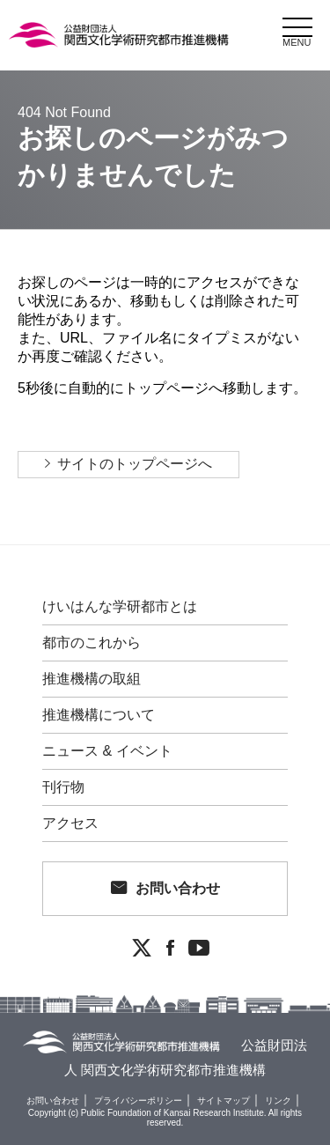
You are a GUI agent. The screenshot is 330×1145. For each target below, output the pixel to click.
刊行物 (63, 787)
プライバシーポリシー (138, 1100)
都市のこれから (91, 643)
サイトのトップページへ (134, 463)
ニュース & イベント (107, 751)
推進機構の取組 (91, 679)
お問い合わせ (178, 888)
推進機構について (98, 715)
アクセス (70, 823)
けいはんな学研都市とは (119, 607)
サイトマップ (223, 1100)
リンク (278, 1100)
